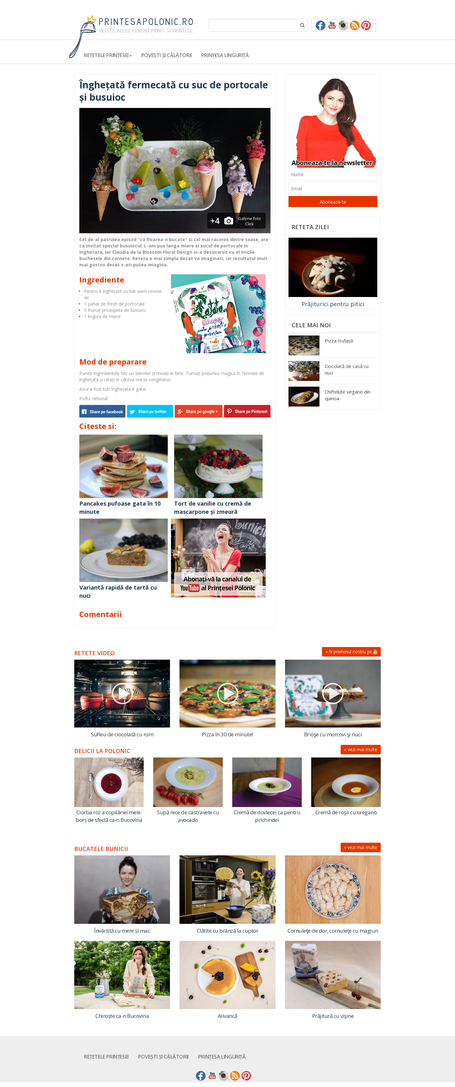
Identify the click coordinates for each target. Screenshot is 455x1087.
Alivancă (227, 1015)
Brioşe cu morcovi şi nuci (333, 734)
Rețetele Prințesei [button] (108, 55)
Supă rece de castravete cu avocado (188, 816)
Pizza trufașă (339, 340)
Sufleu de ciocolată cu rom (122, 734)
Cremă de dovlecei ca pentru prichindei (267, 816)
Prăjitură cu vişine (333, 1015)
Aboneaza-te (333, 202)
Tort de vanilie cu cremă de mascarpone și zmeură (212, 507)
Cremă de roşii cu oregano (346, 812)
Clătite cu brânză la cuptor (227, 930)
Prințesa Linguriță (225, 55)
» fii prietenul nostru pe (351, 652)
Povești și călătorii (166, 55)
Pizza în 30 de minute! (227, 734)
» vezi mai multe (360, 749)
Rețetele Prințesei (106, 1056)
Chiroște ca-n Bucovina (122, 1015)
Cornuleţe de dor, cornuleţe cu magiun (333, 930)
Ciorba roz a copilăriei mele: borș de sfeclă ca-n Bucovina (109, 816)
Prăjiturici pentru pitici (332, 304)
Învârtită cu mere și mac (122, 930)
